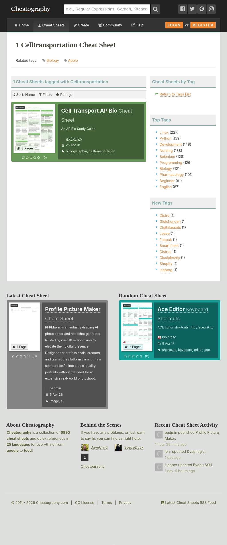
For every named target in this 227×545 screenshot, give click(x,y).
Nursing (166, 150)
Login (174, 25)
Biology (53, 60)
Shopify (166, 263)
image (54, 401)
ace (207, 350)
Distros (165, 251)
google (13, 450)
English (166, 187)
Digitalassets (170, 227)
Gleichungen (170, 221)
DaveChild (99, 447)
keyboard (185, 350)
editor (198, 350)
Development (171, 144)
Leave (165, 233)
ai (62, 401)
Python (165, 138)
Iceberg (166, 270)
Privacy (125, 502)
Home (22, 25)
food (28, 450)
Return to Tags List (175, 94)
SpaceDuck (133, 447)
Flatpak (166, 239)
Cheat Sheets (51, 25)
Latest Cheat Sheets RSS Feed (188, 502)
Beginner (167, 181)
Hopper (171, 465)
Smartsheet (169, 245)
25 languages (18, 444)
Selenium (167, 156)
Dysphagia (196, 451)
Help (137, 25)
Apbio (73, 60)
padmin (55, 388)
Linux (164, 132)
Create (81, 25)
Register (203, 25)
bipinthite (169, 337)
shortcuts (169, 350)
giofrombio (74, 138)
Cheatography (19, 432)
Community (110, 25)
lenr (168, 451)
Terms (106, 502)
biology (71, 151)
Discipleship (170, 257)
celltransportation (102, 151)
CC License (84, 502)
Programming (171, 162)
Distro (164, 215)
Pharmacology (172, 174)
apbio (82, 151)
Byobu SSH (202, 465)
